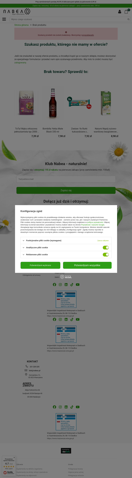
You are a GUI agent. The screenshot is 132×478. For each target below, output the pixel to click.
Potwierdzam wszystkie (87, 265)
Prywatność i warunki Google (92, 225)
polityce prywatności (95, 222)
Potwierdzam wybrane (40, 265)
